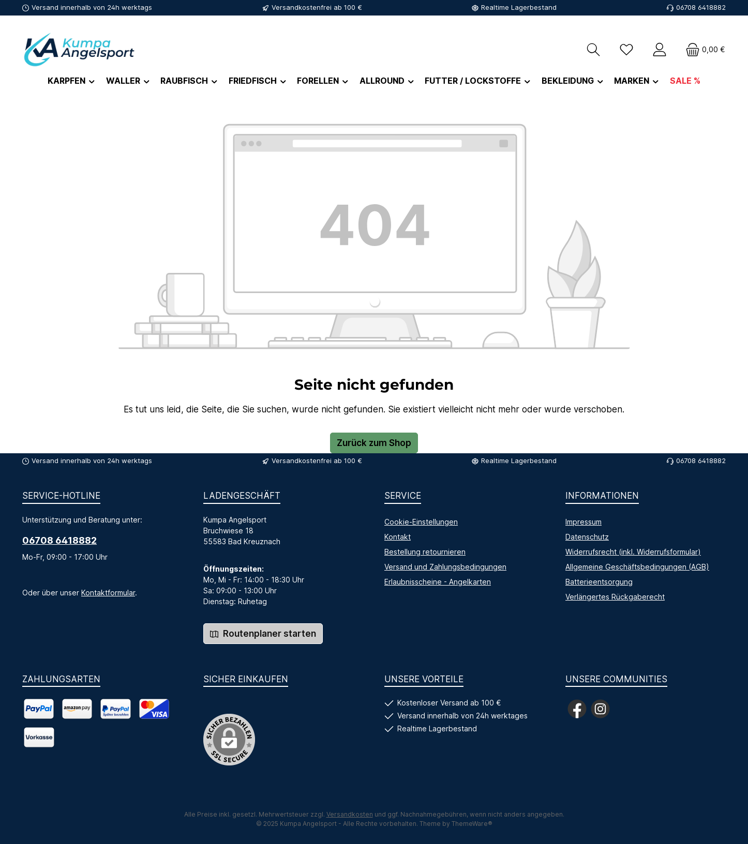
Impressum (583, 521)
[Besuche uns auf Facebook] (577, 708)
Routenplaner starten (263, 633)
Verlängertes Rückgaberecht (615, 596)
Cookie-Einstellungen (421, 521)
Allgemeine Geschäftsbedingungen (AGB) (637, 566)
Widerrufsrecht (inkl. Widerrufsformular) (633, 551)
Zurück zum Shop (374, 443)
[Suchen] (593, 49)
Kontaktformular (108, 592)
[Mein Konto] (660, 49)
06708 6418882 (59, 540)
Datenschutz (587, 536)
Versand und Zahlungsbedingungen (445, 566)
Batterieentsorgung (599, 581)
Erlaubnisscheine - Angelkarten (437, 581)
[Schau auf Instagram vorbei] (600, 708)
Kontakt (397, 536)
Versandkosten (349, 814)
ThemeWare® (472, 823)
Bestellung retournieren (425, 551)
